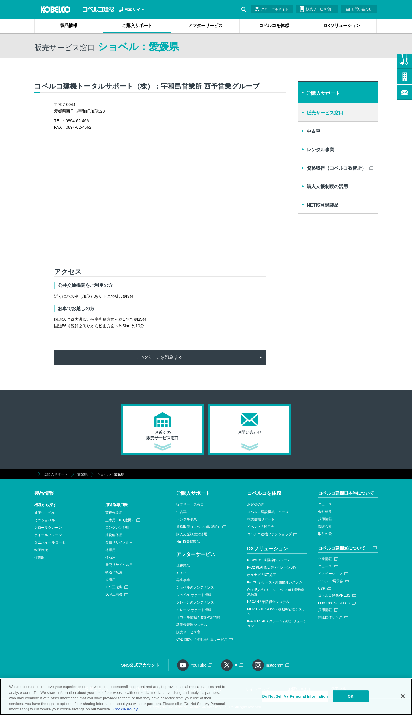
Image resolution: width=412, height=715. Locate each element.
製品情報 (68, 25)
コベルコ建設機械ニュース (267, 512)
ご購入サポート (137, 25)
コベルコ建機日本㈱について (346, 493)
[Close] (403, 696)
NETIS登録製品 (322, 205)
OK (351, 696)
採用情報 (325, 519)
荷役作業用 (113, 513)
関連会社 (325, 526)
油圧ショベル (44, 513)
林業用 (110, 550)
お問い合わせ (361, 9)
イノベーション (330, 574)
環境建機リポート (261, 519)
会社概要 (325, 512)
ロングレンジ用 (117, 528)
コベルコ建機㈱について (341, 548)
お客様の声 (255, 504)
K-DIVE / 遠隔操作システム (269, 560)
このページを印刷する (160, 357)
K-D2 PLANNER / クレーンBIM (272, 567)
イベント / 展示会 (260, 527)
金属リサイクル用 (119, 542)
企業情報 (325, 559)
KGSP (181, 573)
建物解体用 (113, 535)
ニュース (325, 504)
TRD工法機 (113, 587)
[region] (206, 696)
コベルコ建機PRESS (334, 595)
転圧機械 (41, 550)
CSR (321, 589)
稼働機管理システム (191, 625)
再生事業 (183, 580)
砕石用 (110, 557)
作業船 (39, 557)
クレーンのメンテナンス (195, 602)
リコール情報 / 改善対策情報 (198, 617)
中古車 (313, 131)
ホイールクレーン (48, 535)
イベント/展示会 (330, 581)
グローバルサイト (274, 9)
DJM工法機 (113, 595)
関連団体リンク (330, 617)
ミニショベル (44, 520)
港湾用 (110, 580)
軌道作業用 (113, 572)
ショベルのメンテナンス (195, 587)
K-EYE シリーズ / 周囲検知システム (274, 582)
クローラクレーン (48, 528)
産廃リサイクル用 (119, 565)
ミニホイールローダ (49, 542)
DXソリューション (342, 25)
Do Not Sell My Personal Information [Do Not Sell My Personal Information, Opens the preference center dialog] (295, 696)
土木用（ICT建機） (120, 520)
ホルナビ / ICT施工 (261, 575)
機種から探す (45, 505)
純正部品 (183, 566)
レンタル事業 (320, 149)
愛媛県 (82, 474)
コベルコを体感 (274, 25)
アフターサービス (205, 25)
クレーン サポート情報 (193, 610)
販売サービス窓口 (320, 9)
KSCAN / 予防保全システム (268, 602)
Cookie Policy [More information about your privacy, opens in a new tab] (125, 709)
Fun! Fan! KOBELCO (334, 603)
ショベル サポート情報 (193, 595)
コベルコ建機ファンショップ (269, 534)
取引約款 (325, 534)
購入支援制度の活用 (327, 186)
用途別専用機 (116, 505)
